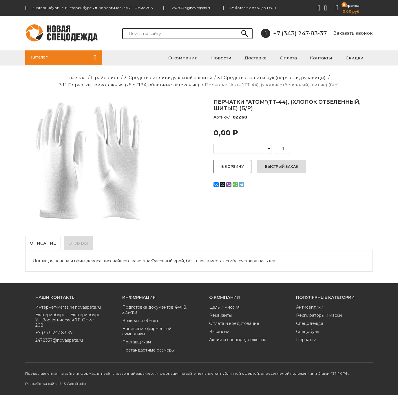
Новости (251, 57)
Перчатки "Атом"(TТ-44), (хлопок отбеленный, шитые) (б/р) (199, 83)
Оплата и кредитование (234, 321)
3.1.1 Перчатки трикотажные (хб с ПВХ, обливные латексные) (314, 76)
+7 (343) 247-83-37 (294, 33)
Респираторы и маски (319, 313)
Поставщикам (136, 339)
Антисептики (309, 304)
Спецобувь (307, 329)
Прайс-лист (49, 76)
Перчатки (306, 337)
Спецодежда (309, 321)
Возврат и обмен (140, 318)
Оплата (306, 57)
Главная (23, 76)
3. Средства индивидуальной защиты (105, 76)
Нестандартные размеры (148, 347)
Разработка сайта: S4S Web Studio (55, 381)
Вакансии (219, 329)
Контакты (332, 57)
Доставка (279, 57)
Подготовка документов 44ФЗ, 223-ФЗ (154, 307)
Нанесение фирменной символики (146, 329)
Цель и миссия (224, 304)
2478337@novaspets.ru (59, 338)
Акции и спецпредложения (237, 337)
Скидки (360, 57)
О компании (220, 57)
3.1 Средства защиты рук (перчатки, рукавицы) (197, 76)
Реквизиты (220, 313)
